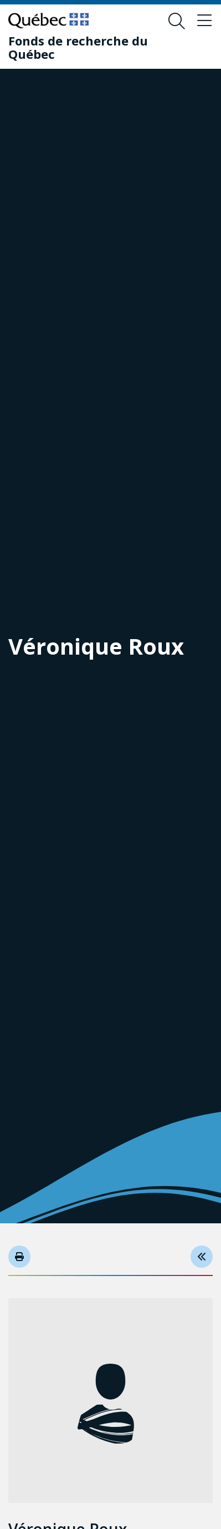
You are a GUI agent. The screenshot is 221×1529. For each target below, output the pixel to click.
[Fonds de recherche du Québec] (102, 47)
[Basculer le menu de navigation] (204, 21)
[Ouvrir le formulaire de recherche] (176, 21)
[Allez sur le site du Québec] (48, 20)
